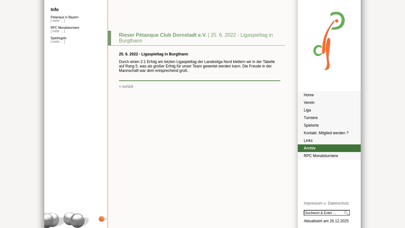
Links (308, 140)
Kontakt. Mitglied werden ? (326, 133)
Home (309, 95)
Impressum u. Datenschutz (326, 203)
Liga (307, 110)
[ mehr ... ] (58, 20)
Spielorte (311, 125)
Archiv (309, 148)
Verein (309, 102)
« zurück (126, 86)
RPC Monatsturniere (321, 156)
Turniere (311, 118)
